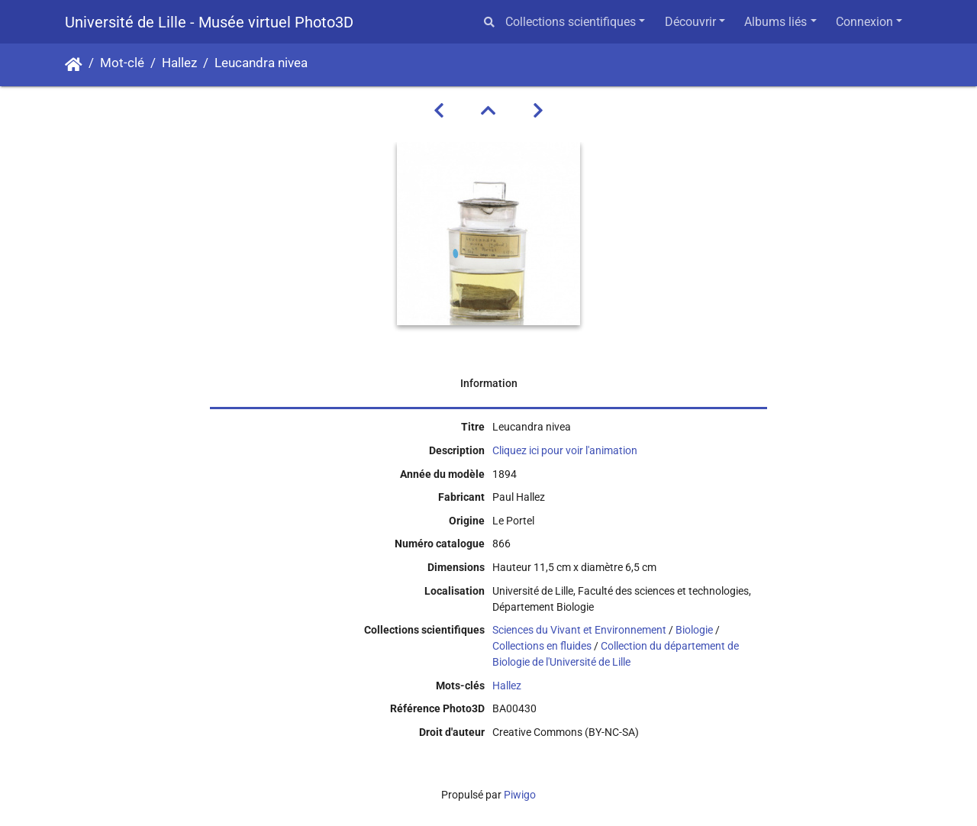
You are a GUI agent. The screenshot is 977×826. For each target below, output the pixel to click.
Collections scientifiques (570, 22)
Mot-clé (122, 63)
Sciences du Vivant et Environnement (579, 630)
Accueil (73, 64)
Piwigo (520, 795)
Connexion (864, 22)
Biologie (694, 630)
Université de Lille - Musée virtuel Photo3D (209, 22)
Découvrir (690, 22)
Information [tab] (489, 383)
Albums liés (775, 22)
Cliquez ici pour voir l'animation (564, 450)
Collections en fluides (542, 646)
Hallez (179, 63)
